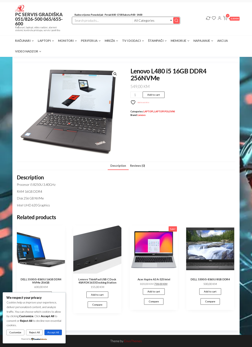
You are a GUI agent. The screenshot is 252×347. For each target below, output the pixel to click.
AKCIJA (222, 40)
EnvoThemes (133, 341)
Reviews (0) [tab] (137, 165)
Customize (15, 332)
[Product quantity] (136, 95)
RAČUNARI (23, 40)
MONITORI (66, 40)
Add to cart (153, 94)
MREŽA (110, 40)
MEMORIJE (178, 40)
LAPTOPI (44, 40)
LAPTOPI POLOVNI (164, 111)
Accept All (53, 332)
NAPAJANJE (201, 40)
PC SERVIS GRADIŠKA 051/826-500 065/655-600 (39, 19)
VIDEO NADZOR (26, 51)
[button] (231, 19)
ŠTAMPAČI (155, 40)
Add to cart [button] (97, 294)
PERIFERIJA (89, 40)
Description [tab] (118, 165)
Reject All (34, 332)
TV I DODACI (131, 40)
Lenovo (142, 115)
